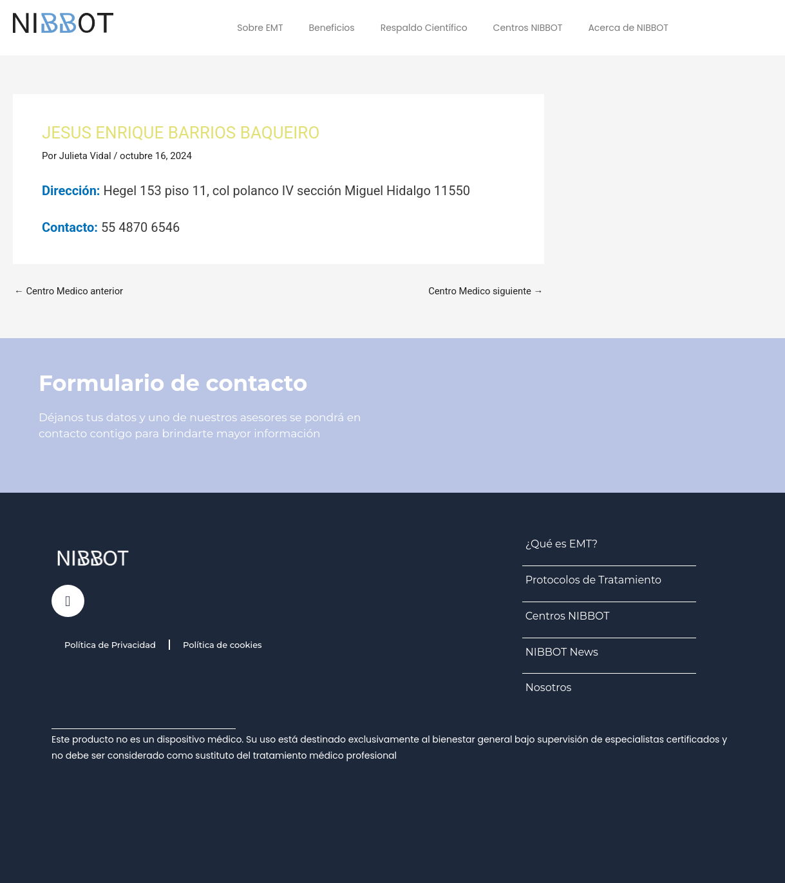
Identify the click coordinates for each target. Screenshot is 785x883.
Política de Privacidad (110, 645)
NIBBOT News (561, 652)
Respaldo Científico (424, 27)
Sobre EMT (260, 27)
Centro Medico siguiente (484, 291)
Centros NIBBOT (528, 27)
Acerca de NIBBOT (628, 27)
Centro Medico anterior (69, 291)
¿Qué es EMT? (561, 544)
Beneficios (331, 27)
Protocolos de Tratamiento (593, 580)
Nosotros (548, 687)
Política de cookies (222, 645)
